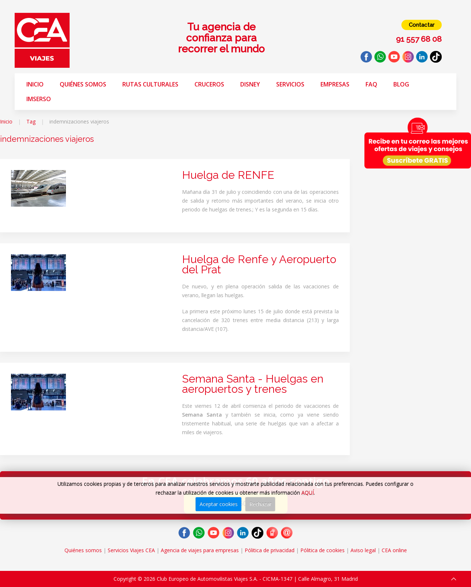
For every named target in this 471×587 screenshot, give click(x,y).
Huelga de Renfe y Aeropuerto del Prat (259, 264)
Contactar (421, 25)
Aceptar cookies (219, 504)
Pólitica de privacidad (269, 550)
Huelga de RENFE (228, 175)
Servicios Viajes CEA (131, 550)
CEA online (394, 550)
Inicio (35, 84)
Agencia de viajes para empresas (200, 550)
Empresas (334, 84)
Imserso (38, 99)
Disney (250, 84)
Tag (31, 121)
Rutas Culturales (150, 84)
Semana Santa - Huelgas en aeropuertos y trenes (252, 383)
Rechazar (260, 504)
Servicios (290, 84)
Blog (401, 84)
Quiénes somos (83, 84)
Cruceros (209, 84)
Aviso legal (363, 550)
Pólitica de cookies (322, 550)
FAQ (371, 84)
